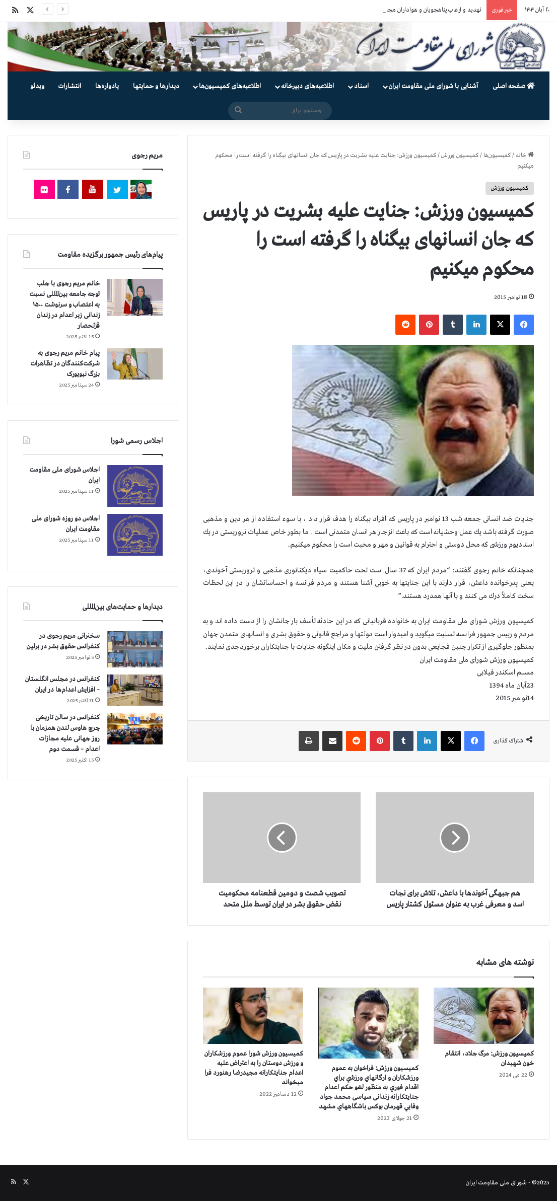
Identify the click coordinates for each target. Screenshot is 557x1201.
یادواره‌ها (107, 86)
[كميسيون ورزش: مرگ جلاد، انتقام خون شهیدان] (484, 1016)
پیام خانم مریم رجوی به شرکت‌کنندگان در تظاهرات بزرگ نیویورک (65, 364)
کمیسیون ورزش (459, 156)
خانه (525, 156)
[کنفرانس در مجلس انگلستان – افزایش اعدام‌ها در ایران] (135, 690)
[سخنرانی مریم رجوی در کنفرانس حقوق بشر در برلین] (135, 649)
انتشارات (69, 86)
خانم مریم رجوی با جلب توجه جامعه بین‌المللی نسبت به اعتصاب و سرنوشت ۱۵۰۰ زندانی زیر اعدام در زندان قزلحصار (64, 304)
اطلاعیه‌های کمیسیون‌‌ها (230, 86)
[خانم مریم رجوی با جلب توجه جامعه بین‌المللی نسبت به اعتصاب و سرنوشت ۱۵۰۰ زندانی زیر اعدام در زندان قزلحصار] (135, 297)
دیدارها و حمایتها (156, 86)
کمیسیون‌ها (497, 156)
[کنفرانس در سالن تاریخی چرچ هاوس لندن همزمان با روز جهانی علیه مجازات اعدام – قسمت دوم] (135, 728)
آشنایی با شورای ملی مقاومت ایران (433, 86)
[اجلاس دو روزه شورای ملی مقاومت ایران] (135, 535)
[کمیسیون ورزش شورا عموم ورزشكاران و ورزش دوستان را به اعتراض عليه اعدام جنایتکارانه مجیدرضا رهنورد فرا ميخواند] (253, 1016)
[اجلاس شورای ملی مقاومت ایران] (135, 486)
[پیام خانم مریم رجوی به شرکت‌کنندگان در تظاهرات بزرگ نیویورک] (135, 364)
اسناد (361, 86)
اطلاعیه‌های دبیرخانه (307, 86)
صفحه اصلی (514, 86)
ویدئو (37, 86)
